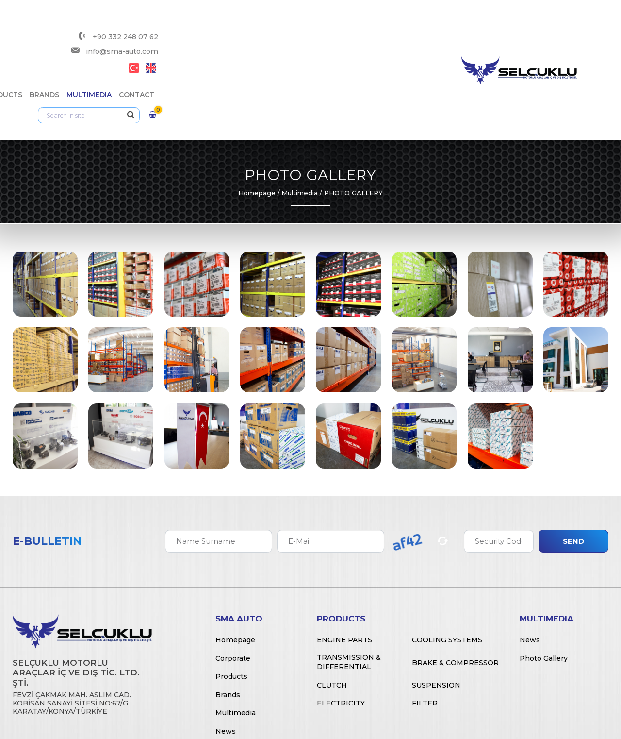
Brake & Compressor (455, 575)
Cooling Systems (447, 553)
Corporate (281, 41)
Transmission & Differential (349, 575)
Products (331, 41)
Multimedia (418, 41)
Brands (373, 41)
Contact (465, 41)
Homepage (257, 106)
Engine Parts (344, 553)
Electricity (341, 616)
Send (573, 454)
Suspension (436, 598)
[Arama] (545, 41)
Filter (425, 616)
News (225, 644)
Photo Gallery (544, 571)
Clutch (332, 598)
